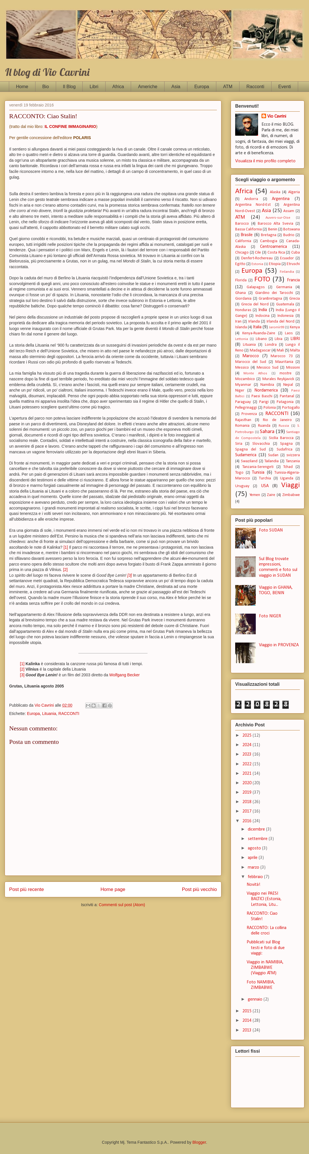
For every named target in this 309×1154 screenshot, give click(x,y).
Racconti (255, 86)
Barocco (242, 224)
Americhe (147, 86)
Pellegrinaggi (246, 408)
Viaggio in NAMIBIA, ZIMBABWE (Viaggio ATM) (265, 967)
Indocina (262, 316)
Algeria (294, 192)
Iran (238, 321)
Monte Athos (255, 373)
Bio (45, 86)
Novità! (253, 884)
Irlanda (254, 321)
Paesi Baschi (261, 396)
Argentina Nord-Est (253, 205)
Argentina (281, 199)
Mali (280, 350)
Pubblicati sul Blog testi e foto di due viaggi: (266, 947)
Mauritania (284, 362)
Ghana (240, 293)
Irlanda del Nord (280, 321)
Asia (175, 86)
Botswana (291, 229)
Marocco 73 (281, 356)
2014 (247, 1020)
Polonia (270, 408)
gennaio (256, 999)
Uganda (286, 478)
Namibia (267, 385)
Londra (271, 345)
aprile (253, 857)
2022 (247, 764)
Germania (284, 287)
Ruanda (264, 426)
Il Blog (69, 86)
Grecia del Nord (255, 304)
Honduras (243, 310)
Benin (272, 229)
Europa (201, 86)
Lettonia (241, 339)
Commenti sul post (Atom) (122, 904)
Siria (238, 444)
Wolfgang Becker (124, 675)
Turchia (265, 478)
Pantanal (287, 396)
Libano (261, 339)
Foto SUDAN (271, 530)
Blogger (199, 1142)
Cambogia (268, 241)
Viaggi (290, 485)
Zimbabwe (291, 495)
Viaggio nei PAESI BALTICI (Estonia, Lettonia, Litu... (264, 899)
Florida (241, 280)
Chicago (242, 252)
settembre (258, 839)
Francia (293, 280)
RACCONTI (68, 713)
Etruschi (293, 264)
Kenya (295, 327)
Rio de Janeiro (277, 420)
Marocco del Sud (250, 362)
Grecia (294, 299)
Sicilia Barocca (281, 438)
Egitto (240, 264)
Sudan (273, 455)
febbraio (256, 877)
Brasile (247, 235)
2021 (247, 773)
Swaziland (249, 461)
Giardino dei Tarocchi (274, 293)
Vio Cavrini (276, 116)
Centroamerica (273, 246)
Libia (278, 339)
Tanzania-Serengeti (258, 467)
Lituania (49, 713)
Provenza (249, 414)
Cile (258, 252)
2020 (247, 783)
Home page (112, 889)
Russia (284, 426)
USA (265, 486)
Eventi (284, 86)
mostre (286, 373)
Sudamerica (245, 455)
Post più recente (26, 889)
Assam (288, 211)
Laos (289, 333)
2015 (247, 1011)
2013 (247, 1030)
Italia (257, 327)
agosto (255, 848)
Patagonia (285, 402)
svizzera (293, 455)
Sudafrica (284, 449)
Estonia (257, 264)
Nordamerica (266, 390)
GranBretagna (270, 299)
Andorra (251, 199)
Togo (239, 473)
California (243, 241)
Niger (239, 390)
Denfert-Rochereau (257, 258)
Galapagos (256, 287)
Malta (295, 350)
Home (22, 86)
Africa (118, 86)
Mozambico (245, 379)
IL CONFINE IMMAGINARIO (70, 126)
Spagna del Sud (250, 449)
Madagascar (260, 350)
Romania (242, 426)
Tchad (288, 467)
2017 (247, 811)
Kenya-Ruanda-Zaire (258, 333)
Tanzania (293, 461)
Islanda (241, 327)
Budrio (288, 235)
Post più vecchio (199, 889)
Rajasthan (243, 420)
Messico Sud (267, 367)
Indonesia (286, 316)
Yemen (254, 495)
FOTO (262, 279)
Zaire (271, 495)
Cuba (295, 252)
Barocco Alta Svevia (276, 224)
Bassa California (248, 229)
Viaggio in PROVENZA (279, 645)
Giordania (243, 299)
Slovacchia (261, 444)
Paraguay (243, 402)
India (262, 310)
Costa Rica (276, 252)
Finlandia (287, 272)
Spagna (286, 444)
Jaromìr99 (276, 327)
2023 (247, 754)
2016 (247, 821)
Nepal (288, 385)
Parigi (264, 402)
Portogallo (291, 408)
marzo (254, 867)
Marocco (250, 356)
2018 (247, 802)
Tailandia (271, 461)
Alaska (275, 192)
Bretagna (268, 235)
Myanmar (243, 385)
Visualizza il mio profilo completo (265, 161)
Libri (94, 86)
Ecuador (287, 258)
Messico (242, 367)
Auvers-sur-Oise (278, 218)
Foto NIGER (270, 616)
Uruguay (242, 486)
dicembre (257, 829)
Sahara (267, 431)
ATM (228, 86)
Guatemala (285, 304)
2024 (247, 745)
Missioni (293, 367)
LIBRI (295, 339)
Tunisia (258, 472)
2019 (247, 792)
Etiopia (275, 264)
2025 (247, 735)
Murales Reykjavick (278, 379)
